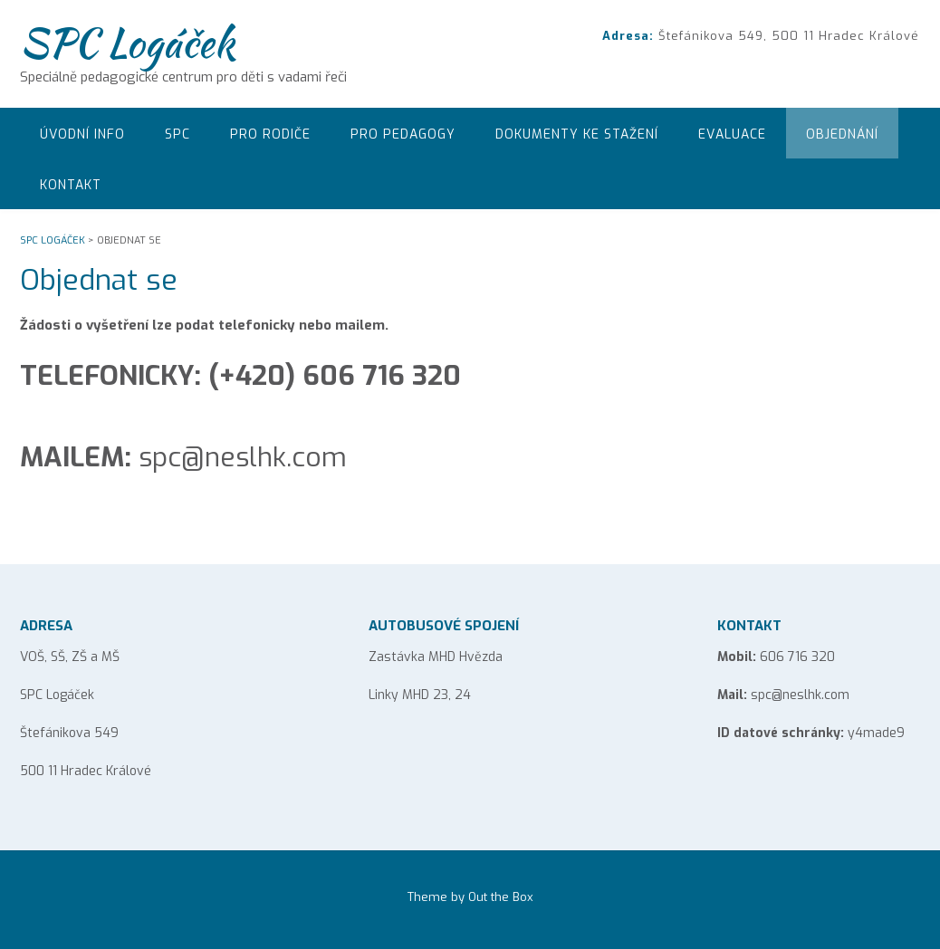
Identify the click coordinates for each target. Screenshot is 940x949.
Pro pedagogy (403, 134)
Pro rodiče (270, 134)
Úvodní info (82, 134)
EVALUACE (732, 134)
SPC (177, 134)
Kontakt (70, 185)
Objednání (842, 134)
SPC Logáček (127, 43)
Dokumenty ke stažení (576, 134)
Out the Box (500, 897)
